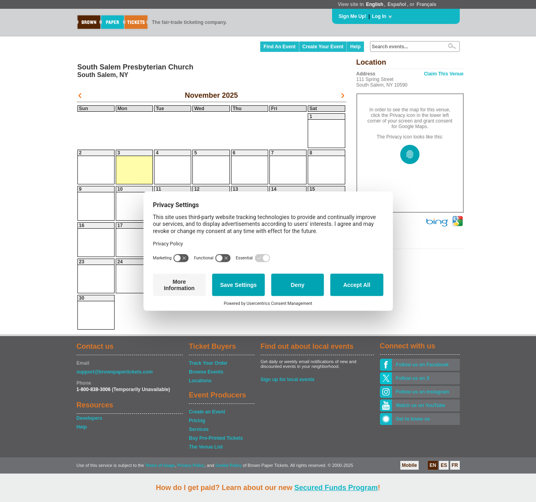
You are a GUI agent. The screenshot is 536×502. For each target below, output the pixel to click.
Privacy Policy (190, 465)
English (374, 4)
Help (355, 46)
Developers (90, 418)
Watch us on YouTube (420, 405)
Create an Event (207, 412)
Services (198, 429)
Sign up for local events (287, 379)
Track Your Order (208, 363)
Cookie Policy (229, 465)
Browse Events (206, 372)
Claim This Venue (443, 74)
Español (397, 4)
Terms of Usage (160, 465)
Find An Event (279, 46)
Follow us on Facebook (422, 365)
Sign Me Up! (352, 16)
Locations (200, 380)
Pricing (197, 420)
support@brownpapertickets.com (115, 372)
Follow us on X (413, 378)
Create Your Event (323, 46)
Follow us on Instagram (422, 392)
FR (455, 465)
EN (432, 465)
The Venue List (206, 447)
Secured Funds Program (336, 488)
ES (444, 465)
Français (426, 4)
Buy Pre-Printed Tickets (216, 438)
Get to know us (413, 419)
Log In (379, 16)
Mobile (409, 465)
